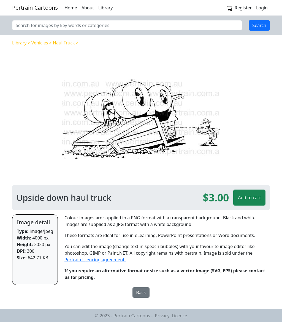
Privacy (162, 316)
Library (105, 8)
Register (243, 8)
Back (141, 292)
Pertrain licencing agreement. (95, 260)
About (88, 8)
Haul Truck (64, 43)
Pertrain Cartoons (35, 7)
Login (262, 8)
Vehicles (39, 43)
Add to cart (249, 198)
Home (70, 8)
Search (259, 25)
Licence (179, 316)
